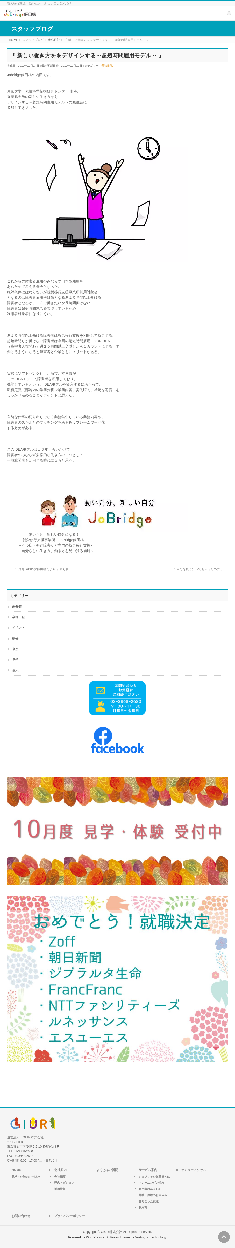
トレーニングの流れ (151, 1182)
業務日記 (107, 65)
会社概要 (60, 1176)
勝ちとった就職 (149, 1201)
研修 (15, 638)
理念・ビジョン (64, 1182)
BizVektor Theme (117, 1237)
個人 (15, 670)
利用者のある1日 (149, 1188)
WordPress (94, 1237)
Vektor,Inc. (142, 1237)
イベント (18, 628)
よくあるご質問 (107, 1170)
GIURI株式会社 (111, 1232)
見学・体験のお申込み (26, 1176)
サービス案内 (148, 1170)
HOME (16, 1170)
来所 (15, 649)
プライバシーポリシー (69, 1216)
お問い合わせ (21, 1216)
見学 (15, 660)
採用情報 (60, 1188)
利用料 (143, 1207)
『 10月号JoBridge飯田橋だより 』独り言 (38, 569)
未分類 (17, 606)
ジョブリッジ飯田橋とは (154, 1176)
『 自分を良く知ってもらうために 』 (200, 569)
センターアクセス (193, 1170)
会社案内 (60, 1170)
